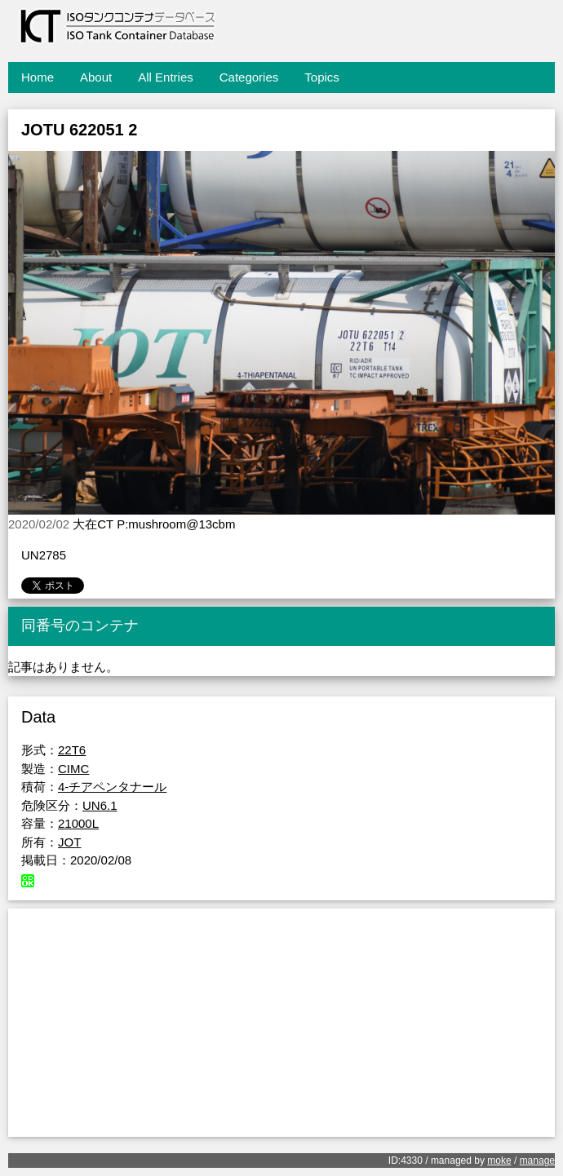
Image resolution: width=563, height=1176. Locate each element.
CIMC (73, 769)
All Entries (165, 77)
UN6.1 (99, 805)
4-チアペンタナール (112, 787)
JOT (69, 842)
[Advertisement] (281, 1023)
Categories (249, 77)
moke (499, 1160)
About (96, 77)
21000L (78, 823)
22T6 (72, 750)
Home (37, 77)
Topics (321, 77)
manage (537, 1160)
